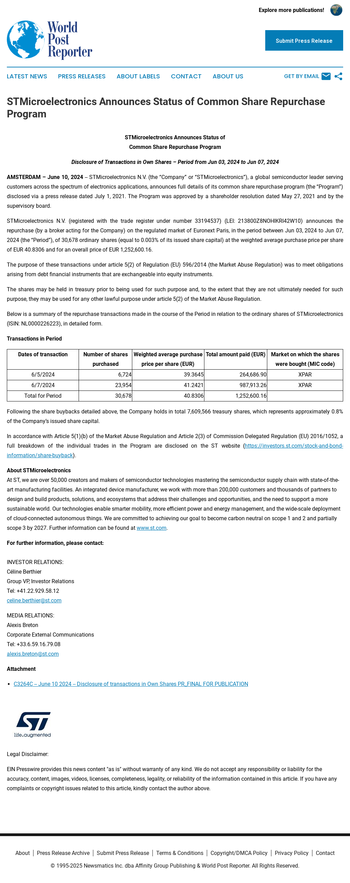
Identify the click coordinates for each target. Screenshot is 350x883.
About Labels (138, 76)
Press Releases (82, 76)
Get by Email (307, 76)
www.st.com (151, 528)
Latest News (27, 76)
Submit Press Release (123, 853)
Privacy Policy (292, 853)
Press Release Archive (63, 853)
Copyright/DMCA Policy (239, 853)
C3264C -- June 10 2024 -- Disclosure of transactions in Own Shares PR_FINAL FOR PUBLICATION (131, 684)
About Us (228, 76)
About (22, 853)
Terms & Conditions (179, 853)
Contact (186, 76)
